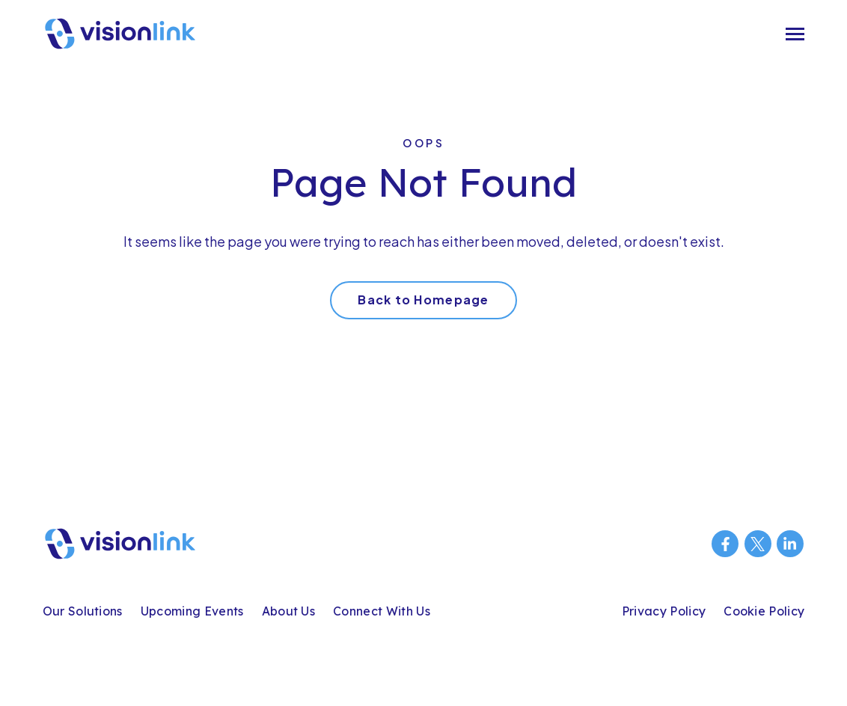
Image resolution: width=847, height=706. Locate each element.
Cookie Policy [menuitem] (764, 611)
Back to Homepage (423, 299)
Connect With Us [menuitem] (381, 611)
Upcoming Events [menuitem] (192, 611)
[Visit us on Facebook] (725, 543)
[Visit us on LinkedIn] (790, 543)
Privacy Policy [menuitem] (664, 611)
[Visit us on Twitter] (757, 543)
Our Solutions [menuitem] (83, 611)
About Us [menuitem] (289, 611)
